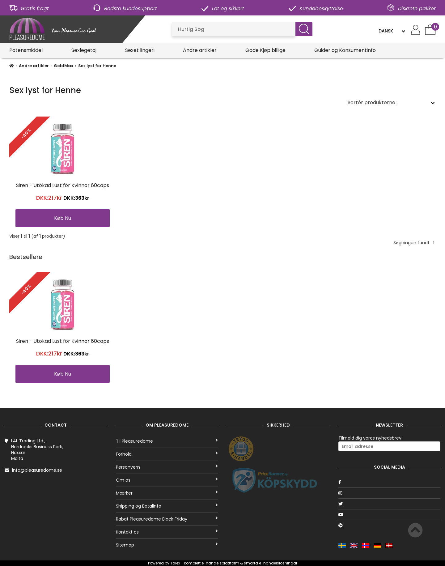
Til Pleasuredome (167, 441)
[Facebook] (389, 482)
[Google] (389, 525)
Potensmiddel (26, 50)
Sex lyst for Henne (97, 66)
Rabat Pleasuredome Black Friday (167, 519)
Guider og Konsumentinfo (345, 50)
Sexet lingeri (140, 50)
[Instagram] (389, 493)
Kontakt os (167, 532)
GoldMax (63, 66)
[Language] (391, 31)
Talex (175, 563)
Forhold (167, 454)
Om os (167, 480)
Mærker (167, 493)
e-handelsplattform (220, 563)
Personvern (167, 467)
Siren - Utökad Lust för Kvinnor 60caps (62, 185)
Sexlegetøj (83, 50)
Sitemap (167, 545)
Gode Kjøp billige (265, 50)
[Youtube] (389, 514)
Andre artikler (200, 50)
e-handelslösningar (278, 563)
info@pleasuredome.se (37, 470)
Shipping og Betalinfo (167, 506)
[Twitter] (389, 504)
